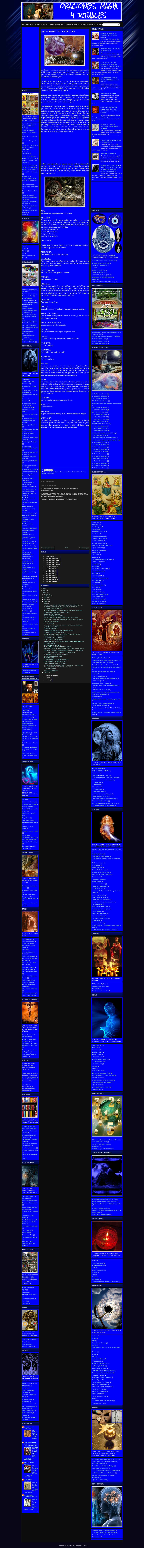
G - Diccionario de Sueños (99, 416)
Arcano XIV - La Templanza (30, 172)
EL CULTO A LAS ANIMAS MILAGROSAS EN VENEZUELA (61, 607)
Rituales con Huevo (27, 969)
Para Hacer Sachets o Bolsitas (100, 909)
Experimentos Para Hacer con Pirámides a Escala (106, 1204)
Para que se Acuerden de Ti (30, 624)
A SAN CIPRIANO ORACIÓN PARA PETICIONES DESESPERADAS (64, 641)
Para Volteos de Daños (28, 602)
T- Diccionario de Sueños (99, 458)
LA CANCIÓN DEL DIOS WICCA (53, 656)
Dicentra (94, 1352)
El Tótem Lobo (96, 787)
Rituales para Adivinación (29, 971)
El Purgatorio (26, 1041)
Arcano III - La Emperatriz (29, 136)
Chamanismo (96, 773)
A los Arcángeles (96, 527)
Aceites (94, 1260)
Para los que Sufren (28, 617)
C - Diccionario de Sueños (99, 398)
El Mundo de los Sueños (99, 412)
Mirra (93, 1274)
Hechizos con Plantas (98, 1359)
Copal (93, 1267)
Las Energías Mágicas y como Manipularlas (104, 678)
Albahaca (94, 1336)
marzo (46, 672)
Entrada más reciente (47, 548)
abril (45, 603)
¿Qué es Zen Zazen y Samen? (101, 1087)
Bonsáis (94, 1345)
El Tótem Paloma (97, 789)
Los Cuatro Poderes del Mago (100, 689)
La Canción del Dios (97, 888)
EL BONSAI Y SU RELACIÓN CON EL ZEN (56, 612)
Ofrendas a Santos (27, 381)
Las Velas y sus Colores (29, 1148)
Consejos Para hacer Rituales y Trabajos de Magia (106, 667)
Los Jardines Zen (97, 1064)
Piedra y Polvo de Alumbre (29, 1294)
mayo (46, 601)
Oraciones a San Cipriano (99, 986)
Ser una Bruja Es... (97, 923)
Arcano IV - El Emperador (29, 141)
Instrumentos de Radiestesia (100, 1468)
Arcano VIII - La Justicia (29, 158)
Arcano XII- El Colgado (28, 167)
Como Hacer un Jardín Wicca (100, 856)
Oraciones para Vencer (28, 471)
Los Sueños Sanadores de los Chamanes (104, 437)
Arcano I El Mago (27, 130)
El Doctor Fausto (27, 717)
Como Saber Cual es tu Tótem (100, 775)
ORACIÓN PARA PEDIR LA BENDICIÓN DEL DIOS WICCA (61, 617)
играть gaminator (19, 0)
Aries (23, 246)
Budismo (94, 1047)
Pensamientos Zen (97, 1071)
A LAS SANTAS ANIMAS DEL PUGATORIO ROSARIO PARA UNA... (63, 610)
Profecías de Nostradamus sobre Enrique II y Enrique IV (29, 749)
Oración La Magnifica (98, 561)
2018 (44, 590)
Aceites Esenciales (97, 1263)
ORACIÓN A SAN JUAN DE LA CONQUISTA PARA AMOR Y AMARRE (109, 35)
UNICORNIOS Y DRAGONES (29, 1427)
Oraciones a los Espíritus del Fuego (102, 559)
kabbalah (24, 1415)
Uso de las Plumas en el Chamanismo (103, 805)
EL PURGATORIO (49, 623)
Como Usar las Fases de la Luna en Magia (104, 665)
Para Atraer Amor (27, 491)
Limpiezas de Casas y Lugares (101, 274)
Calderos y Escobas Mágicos (100, 658)
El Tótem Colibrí (96, 784)
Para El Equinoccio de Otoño (100, 906)
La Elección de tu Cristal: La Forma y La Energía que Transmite (30, 327)
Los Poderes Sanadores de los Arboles (103, 902)
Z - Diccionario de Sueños (99, 468)
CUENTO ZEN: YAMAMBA (51, 621)
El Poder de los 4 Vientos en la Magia (102, 671)
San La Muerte (96, 582)
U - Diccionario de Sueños (99, 461)
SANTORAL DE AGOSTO (41, 24)
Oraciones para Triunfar (29, 469)
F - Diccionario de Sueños (99, 414)
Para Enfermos (26, 506)
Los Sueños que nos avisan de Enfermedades (105, 440)
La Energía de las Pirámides (100, 1208)
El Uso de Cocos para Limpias (100, 263)
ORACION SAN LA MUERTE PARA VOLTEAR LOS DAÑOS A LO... (63, 625)
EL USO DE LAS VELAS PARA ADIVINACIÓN (57, 647)
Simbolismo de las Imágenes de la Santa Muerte (28, 1243)
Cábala (24, 1397)
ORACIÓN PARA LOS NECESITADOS (55, 663)
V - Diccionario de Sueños (99, 463)
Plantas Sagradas (97, 1393)
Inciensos (94, 1272)
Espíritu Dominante (97, 547)
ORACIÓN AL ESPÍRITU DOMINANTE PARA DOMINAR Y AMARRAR (110, 126)
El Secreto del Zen (97, 1057)
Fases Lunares (96, 877)
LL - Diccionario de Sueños (99, 430)
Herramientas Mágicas (98, 676)
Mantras (94, 1068)
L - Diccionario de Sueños (99, 428)
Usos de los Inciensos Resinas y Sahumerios (105, 1281)
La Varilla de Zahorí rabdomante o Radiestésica (105, 1470)
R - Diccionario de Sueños (99, 454)
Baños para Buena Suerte (99, 343)
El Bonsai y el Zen (97, 1052)
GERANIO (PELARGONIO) (52, 614)
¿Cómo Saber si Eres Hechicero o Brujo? (104, 929)
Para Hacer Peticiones (28, 513)
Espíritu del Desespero (98, 550)
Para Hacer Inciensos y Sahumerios (102, 1373)
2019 (44, 588)
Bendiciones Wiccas (97, 854)
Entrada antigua (84, 548)
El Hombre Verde (97, 867)
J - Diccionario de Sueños (99, 426)
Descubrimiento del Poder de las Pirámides (104, 1199)
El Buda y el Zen (96, 1054)
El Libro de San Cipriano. (99, 984)
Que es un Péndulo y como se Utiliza (102, 1475)
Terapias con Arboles (98, 1403)
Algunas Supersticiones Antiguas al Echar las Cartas (29, 126)
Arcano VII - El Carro (28, 156)
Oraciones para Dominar (29, 425)
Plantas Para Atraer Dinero (99, 1384)
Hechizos (94, 674)
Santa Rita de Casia (97, 596)
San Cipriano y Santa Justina (100, 568)
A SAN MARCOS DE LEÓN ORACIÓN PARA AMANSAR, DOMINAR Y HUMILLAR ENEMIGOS (111, 64)
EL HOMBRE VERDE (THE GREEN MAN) (56, 654)
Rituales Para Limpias (28, 956)
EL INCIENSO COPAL (50, 669)
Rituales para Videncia (28, 993)
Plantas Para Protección (99, 1391)
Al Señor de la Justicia (98, 536)
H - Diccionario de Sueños (99, 419)
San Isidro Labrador (97, 571)
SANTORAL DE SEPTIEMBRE (57, 24)
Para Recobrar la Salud (29, 576)
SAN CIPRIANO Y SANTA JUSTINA (54, 636)
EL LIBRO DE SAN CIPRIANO (53, 608)
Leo (23, 253)
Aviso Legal (49, 680)
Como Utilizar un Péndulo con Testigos (103, 1466)
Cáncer (24, 248)
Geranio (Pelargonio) (98, 1270)
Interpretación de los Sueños (100, 423)
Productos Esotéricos (28, 1298)
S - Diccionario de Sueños (99, 456)
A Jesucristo (95, 524)
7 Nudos (24, 799)
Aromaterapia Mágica (98, 1265)
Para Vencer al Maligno (29, 599)
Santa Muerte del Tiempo (99, 594)
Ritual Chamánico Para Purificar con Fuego (104, 803)
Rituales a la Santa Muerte (29, 1226)
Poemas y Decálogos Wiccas (100, 918)
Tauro (23, 258)
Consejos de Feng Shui (29, 1339)
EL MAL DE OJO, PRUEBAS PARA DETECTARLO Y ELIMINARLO (63, 665)
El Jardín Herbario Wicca (99, 870)
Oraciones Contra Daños (29, 386)
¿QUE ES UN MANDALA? (51, 627)
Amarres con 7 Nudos (28, 802)
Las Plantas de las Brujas (99, 897)
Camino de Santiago (28, 1394)
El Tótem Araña (96, 782)
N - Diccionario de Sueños (99, 444)
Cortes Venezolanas (97, 540)
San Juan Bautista (97, 575)
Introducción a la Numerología (100, 1144)
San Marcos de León (98, 585)
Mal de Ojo (95, 279)
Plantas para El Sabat (98, 916)
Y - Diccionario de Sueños (99, 465)
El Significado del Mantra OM (100, 1059)
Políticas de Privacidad (52, 675)
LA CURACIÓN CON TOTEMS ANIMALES (56, 659)
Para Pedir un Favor (28, 546)
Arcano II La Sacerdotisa (29, 132)
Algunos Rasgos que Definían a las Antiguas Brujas (106, 849)
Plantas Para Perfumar (98, 1389)
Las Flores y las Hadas (98, 895)
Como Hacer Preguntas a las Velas (102, 662)
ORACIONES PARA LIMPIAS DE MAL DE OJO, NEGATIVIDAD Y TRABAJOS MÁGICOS (31, 1445)
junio (45, 599)
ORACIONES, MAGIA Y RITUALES (77, 1545)
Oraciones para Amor (28, 418)
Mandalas (95, 1066)
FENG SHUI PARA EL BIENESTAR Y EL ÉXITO (58, 667)
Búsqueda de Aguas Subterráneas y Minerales (105, 1459)
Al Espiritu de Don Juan (98, 531)
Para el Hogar (96, 696)
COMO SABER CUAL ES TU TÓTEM (54, 661)
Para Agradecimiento (28, 489)
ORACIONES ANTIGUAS (28, 1480)
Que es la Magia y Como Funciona (102, 703)
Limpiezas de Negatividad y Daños (102, 277)
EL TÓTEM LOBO (49, 658)
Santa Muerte (96, 589)
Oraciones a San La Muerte (30, 1211)
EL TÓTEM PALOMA (50, 643)
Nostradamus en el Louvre (29, 743)
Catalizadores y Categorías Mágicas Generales (105, 660)
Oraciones (95, 557)
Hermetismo (25, 1401)
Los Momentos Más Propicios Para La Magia (105, 692)
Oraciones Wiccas (97, 904)
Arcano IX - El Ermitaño (29, 145)
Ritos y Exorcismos (27, 753)
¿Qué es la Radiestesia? (99, 1480)
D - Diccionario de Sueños (99, 407)
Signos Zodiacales (27, 255)
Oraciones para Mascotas (29, 442)
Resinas (94, 1277)
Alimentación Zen (97, 1045)
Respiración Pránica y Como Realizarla (103, 1075)
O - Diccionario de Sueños (99, 447)
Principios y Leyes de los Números (102, 1148)
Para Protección (26, 561)
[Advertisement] (107, 195)
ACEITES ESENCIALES (51, 670)
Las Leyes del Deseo (28, 1404)
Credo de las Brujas (97, 863)
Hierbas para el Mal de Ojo (99, 265)
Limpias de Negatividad (98, 272)
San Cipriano (95, 566)
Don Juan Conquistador (98, 543)
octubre (46, 594)
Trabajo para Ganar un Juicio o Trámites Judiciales (106, 708)
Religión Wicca (96, 920)
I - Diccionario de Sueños (99, 421)
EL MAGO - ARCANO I (50, 628)
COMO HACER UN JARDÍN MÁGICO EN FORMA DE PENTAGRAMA (64, 649)
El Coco (94, 1354)
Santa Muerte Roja (97, 592)
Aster (93, 1340)
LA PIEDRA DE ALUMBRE (108, 93)
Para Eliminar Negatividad (99, 694)
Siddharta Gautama (97, 1077)
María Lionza (95, 554)
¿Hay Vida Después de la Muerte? (102, 1082)
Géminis (24, 251)
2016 (44, 592)
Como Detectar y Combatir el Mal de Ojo (103, 261)
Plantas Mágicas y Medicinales (101, 1382)
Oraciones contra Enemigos (30, 414)
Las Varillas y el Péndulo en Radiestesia (103, 1473)
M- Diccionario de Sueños (99, 442)
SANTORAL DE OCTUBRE (72, 24)
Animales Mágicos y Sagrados (100, 770)
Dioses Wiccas (96, 865)
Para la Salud (26, 611)
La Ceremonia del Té (98, 1061)
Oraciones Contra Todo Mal (30, 394)
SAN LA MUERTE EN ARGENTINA (54, 616)
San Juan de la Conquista (99, 578)
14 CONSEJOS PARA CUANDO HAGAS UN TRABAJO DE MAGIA (63, 650)
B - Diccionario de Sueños (99, 396)
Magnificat (95, 552)
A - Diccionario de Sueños (99, 394)
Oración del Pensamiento (29, 890)
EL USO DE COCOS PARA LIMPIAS (54, 632)
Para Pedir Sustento (28, 541)
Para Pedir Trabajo (27, 543)
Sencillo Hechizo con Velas (99, 705)
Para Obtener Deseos (98, 1375)
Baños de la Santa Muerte (99, 341)
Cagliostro (25, 710)
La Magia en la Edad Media (30, 738)
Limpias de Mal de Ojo (98, 270)
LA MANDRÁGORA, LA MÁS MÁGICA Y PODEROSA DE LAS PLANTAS (109, 80)
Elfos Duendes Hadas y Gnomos (101, 545)
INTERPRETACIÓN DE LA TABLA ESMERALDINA (58, 630)
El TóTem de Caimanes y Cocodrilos (102, 780)
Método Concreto (27, 195)
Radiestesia (95, 1477)
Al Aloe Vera (95, 529)
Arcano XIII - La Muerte (29, 169)
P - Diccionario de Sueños (99, 449)
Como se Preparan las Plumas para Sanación (105, 777)
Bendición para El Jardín (99, 1343)
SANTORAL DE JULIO (27, 24)
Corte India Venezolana (98, 538)
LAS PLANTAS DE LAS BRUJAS (53, 638)
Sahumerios (95, 1279)
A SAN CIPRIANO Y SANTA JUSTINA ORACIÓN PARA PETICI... (63, 634)
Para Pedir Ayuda (27, 534)
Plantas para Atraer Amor (99, 913)
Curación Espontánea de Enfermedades (103, 1530)
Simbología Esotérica (28, 1410)
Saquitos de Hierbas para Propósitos (102, 1400)
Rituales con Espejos (28, 967)
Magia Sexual (26, 818)
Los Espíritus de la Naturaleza (100, 899)
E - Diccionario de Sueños (99, 409)
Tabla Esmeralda (27, 1412)
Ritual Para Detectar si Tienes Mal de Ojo (104, 281)
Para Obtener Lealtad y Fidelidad (101, 1377)
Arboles (94, 1338)
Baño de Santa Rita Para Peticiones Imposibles (105, 336)
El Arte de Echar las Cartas (30, 191)
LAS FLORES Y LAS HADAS (52, 645)
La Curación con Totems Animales (101, 794)
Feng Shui (25, 1342)
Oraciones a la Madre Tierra (100, 801)
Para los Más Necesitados (29, 613)
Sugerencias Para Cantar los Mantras (102, 1080)
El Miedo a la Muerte (28, 1039)
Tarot (23, 214)
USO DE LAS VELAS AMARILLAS (54, 639)
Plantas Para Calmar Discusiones (101, 1386)
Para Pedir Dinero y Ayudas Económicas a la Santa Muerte (30, 1221)
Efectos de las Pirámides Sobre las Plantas (104, 1201)
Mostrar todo (35, 1511)
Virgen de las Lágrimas (98, 601)
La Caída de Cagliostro (28, 736)
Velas (23, 1158)
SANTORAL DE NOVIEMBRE (88, 24)
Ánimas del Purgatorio (98, 603)
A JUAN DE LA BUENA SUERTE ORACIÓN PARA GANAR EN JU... (63, 605)
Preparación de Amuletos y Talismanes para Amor (106, 699)
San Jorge (95, 573)
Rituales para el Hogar (28, 995)
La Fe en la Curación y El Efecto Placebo (103, 1532)
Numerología (95, 1146)
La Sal (94, 268)
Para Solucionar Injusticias (29, 595)
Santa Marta (95, 587)
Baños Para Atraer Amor (99, 338)
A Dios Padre (95, 522)
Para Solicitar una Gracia (29, 591)
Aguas (24, 1289)
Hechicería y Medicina (98, 791)
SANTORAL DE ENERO (51, 581)
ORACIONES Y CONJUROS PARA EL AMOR (30, 1496)
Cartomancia (26, 176)
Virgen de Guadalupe (98, 599)
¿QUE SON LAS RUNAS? (108, 153)
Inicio (66, 547)
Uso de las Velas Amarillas (29, 1154)
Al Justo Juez (96, 534)
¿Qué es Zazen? (97, 1084)
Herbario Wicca (96, 881)
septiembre (47, 596)
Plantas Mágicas (96, 911)
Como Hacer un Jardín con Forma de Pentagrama (106, 858)
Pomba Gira (95, 564)
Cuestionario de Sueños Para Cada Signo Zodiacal (106, 403)
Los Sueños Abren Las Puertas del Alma (103, 433)
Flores (94, 1356)
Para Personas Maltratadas (30, 548)
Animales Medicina (97, 768)
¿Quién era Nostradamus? (29, 755)
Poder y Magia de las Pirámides (101, 1214)
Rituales (24, 949)
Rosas (94, 1398)
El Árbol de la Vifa (27, 1399)
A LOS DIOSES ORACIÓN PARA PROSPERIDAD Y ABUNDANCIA (63, 619)
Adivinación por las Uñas (29, 670)
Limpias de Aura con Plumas (100, 796)
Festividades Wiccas (98, 879)
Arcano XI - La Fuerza (28, 165)
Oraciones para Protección (29, 461)
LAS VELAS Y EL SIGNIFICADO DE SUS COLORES (59, 652)
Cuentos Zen (95, 1050)
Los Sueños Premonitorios (99, 435)
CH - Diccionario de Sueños (100, 401)
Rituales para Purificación (29, 989)
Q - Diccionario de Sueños (99, 451)
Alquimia (24, 1388)
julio (45, 598)
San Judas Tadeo (97, 580)
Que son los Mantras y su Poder (101, 1073)
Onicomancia (26, 672)
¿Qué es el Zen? (97, 1089)
